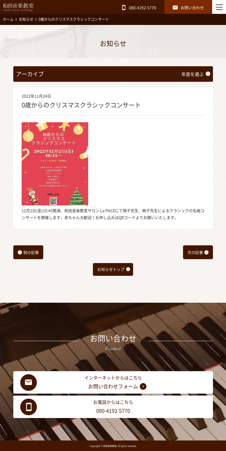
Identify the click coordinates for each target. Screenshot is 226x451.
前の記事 (31, 252)
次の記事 (195, 252)
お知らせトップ (111, 269)
